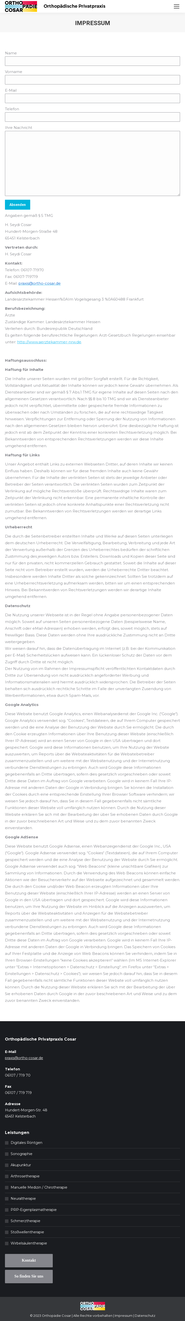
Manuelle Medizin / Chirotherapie (39, 1187)
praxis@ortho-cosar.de (24, 1058)
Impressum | (125, 1316)
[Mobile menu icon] (176, 6)
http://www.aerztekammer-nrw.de (49, 342)
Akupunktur (21, 1165)
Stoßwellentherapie (27, 1232)
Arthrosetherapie (25, 1176)
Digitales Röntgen (26, 1142)
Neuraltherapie (23, 1198)
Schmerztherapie (25, 1221)
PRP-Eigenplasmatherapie (34, 1209)
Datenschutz (145, 1316)
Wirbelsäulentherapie (29, 1243)
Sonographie (21, 1154)
